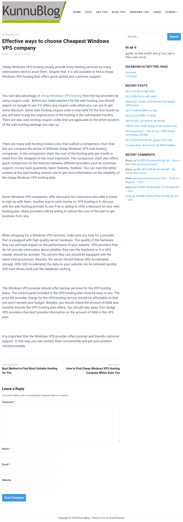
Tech (88, 12)
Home (77, 12)
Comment (8, 402)
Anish (128, 196)
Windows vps (11, 34)
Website (6, 480)
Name (6, 448)
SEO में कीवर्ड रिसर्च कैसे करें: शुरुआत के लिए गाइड (148, 140)
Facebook (130, 72)
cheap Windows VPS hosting (61, 96)
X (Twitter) (131, 76)
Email (6, 464)
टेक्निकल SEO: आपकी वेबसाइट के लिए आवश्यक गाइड (151, 126)
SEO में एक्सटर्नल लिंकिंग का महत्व (141, 110)
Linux (157, 12)
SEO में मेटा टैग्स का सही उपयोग (140, 91)
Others (170, 12)
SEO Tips (102, 12)
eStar (103, 517)
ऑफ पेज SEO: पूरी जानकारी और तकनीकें (145, 121)
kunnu (5, 54)
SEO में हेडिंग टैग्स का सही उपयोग (140, 96)
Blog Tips (118, 12)
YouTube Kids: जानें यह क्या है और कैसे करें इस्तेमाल (150, 145)
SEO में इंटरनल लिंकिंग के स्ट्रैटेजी (140, 115)
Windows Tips (139, 12)
